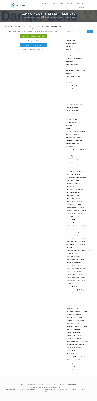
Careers (54, 384)
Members (81, 7)
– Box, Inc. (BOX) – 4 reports (73, 347)
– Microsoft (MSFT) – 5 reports (74, 332)
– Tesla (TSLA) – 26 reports (73, 159)
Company (78, 3)
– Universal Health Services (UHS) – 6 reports (77, 293)
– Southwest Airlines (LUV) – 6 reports (75, 280)
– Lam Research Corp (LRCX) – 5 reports (76, 311)
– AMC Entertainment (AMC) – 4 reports (76, 360)
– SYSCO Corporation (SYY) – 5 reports (76, 305)
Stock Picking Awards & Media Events (75, 70)
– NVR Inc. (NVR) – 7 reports (73, 253)
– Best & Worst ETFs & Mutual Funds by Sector (78, 98)
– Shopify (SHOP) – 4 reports (73, 353)
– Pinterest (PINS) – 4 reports (73, 350)
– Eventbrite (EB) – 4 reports (73, 363)
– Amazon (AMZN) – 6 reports (73, 265)
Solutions (53, 3)
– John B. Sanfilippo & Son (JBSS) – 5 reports (77, 302)
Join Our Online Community (73, 122)
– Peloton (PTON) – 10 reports (73, 192)
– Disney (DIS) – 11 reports (73, 174)
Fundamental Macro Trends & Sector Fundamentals (79, 149)
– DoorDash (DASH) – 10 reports (74, 186)
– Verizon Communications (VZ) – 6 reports (77, 268)
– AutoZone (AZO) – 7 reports (73, 232)
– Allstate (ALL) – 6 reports (72, 299)
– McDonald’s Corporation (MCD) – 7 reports (77, 226)
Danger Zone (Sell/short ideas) (74, 58)
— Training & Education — (72, 119)
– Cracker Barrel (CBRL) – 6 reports (75, 259)
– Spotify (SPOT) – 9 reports (73, 195)
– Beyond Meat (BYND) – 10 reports (75, 189)
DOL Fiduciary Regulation (72, 143)
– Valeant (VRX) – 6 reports (73, 256)
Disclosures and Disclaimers (51, 389)
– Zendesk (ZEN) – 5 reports (73, 308)
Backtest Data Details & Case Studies (75, 131)
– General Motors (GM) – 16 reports (75, 165)
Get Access (43, 3)
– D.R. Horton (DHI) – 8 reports (74, 213)
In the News (40, 384)
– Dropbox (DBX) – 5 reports (73, 323)
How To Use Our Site (71, 125)
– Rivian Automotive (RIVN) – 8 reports (76, 210)
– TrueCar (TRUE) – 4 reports (73, 338)
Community (69, 3)
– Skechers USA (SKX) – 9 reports (74, 201)
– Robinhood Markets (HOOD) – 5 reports (76, 326)
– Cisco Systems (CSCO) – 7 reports (75, 241)
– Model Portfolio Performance (73, 113)
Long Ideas (68, 55)
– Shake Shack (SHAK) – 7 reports (75, 235)
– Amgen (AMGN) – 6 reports (73, 286)
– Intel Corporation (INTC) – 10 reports (76, 177)
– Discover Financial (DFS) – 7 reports (76, 229)
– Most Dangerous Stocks (72, 95)
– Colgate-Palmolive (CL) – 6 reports (75, 277)
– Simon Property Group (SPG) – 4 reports (77, 341)
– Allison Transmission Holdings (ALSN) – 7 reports (79, 250)
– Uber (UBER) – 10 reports (73, 183)
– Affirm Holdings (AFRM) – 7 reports (75, 244)
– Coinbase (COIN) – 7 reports (73, 219)
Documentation (72, 384)
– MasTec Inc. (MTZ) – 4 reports (74, 356)
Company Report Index (72, 156)
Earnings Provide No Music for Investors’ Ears (48, 13)
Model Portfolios (70, 82)
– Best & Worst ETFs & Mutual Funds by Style (78, 101)
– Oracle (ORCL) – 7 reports (73, 223)
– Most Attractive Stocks (72, 92)
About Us (23, 384)
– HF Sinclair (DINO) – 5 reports (74, 317)
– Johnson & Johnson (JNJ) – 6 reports (76, 290)
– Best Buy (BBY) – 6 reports (73, 262)
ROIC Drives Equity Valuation (73, 137)
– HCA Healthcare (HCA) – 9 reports (75, 207)
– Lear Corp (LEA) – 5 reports (73, 314)
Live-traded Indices (70, 40)
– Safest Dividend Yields (72, 107)
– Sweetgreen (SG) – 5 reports (74, 329)
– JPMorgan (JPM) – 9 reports (73, 204)
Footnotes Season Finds (72, 64)
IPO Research (69, 61)
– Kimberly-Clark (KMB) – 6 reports (75, 296)
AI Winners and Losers (71, 43)
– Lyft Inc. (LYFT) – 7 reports (73, 247)
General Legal (62, 384)
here (33, 28)
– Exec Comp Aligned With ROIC (74, 104)
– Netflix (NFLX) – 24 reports (73, 162)
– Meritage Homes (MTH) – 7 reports (75, 238)
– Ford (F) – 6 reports (71, 283)
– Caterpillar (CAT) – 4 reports (73, 335)
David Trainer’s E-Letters (72, 49)
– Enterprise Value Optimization (74, 140)
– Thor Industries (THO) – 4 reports (75, 344)
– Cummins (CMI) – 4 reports (73, 366)
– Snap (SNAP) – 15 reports (73, 168)
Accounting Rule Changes (72, 134)
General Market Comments (73, 76)
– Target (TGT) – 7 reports (72, 216)
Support (47, 384)
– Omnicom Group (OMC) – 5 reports (75, 320)
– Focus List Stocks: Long (72, 85)
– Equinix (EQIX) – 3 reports (73, 369)
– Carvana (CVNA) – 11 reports (74, 171)
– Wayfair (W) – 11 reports (72, 180)
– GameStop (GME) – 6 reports (74, 271)
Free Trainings (69, 46)
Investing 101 (69, 128)
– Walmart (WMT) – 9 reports (73, 198)
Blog (61, 3)
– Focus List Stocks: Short (72, 89)
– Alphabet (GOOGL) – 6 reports (74, 274)
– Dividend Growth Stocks (72, 110)
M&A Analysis (69, 146)
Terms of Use (75, 389)
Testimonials (69, 73)
